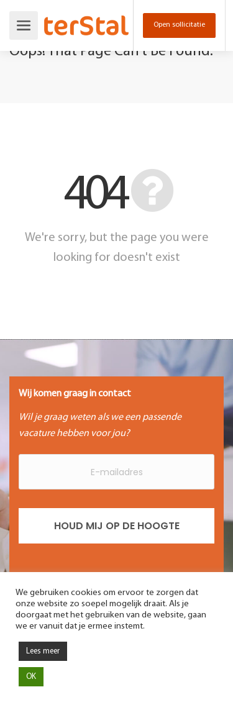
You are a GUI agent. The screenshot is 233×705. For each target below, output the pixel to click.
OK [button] (31, 677)
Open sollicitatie (179, 25)
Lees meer (43, 651)
